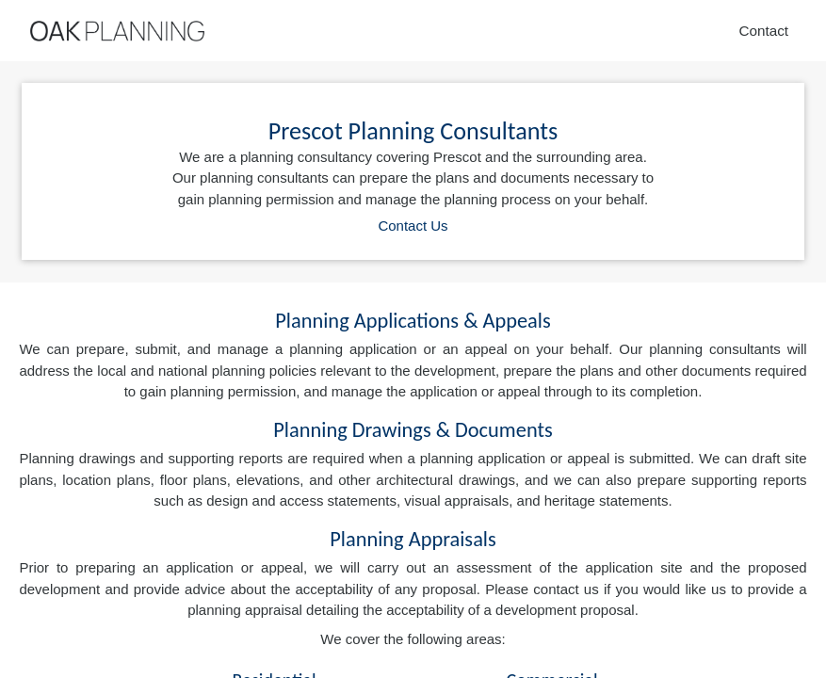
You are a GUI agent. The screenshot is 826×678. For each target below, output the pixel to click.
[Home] (117, 31)
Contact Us (412, 226)
